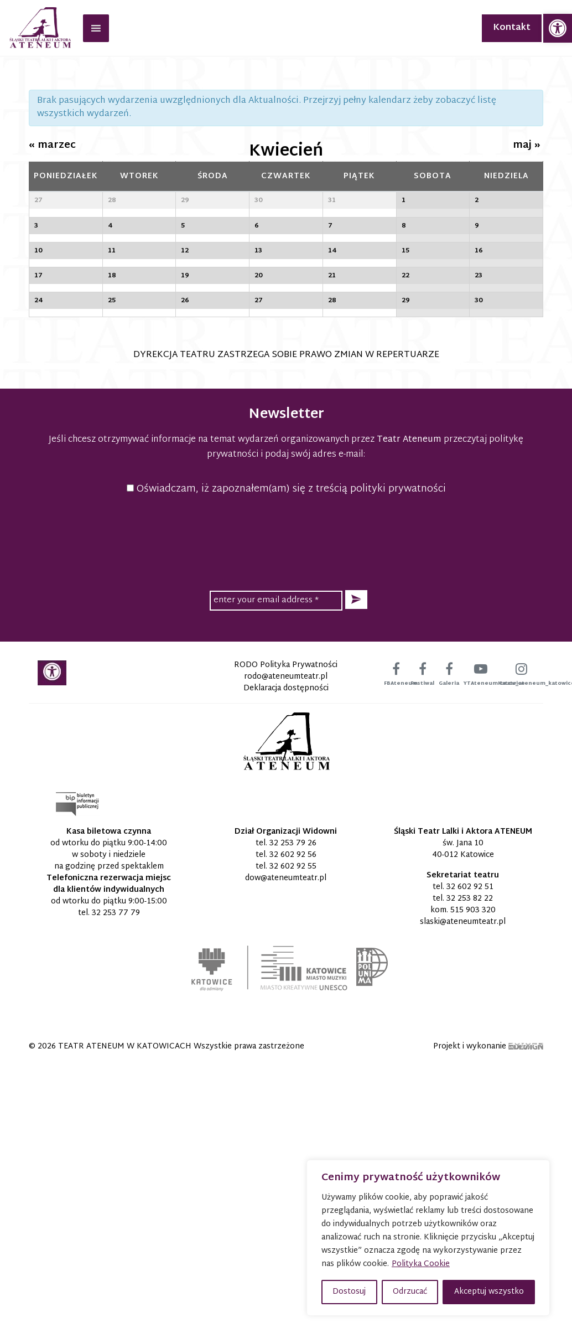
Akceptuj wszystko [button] (489, 1292)
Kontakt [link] (512, 28)
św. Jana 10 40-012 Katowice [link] (463, 1126)
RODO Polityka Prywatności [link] (285, 942)
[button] (356, 876)
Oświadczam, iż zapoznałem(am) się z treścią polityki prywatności (286, 765)
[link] (557, 28)
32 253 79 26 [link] (292, 1120)
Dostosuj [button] (349, 1292)
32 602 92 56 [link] (292, 1132)
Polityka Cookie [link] (421, 1264)
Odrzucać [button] (410, 1292)
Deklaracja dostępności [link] (286, 965)
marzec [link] (52, 145)
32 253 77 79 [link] (116, 1190)
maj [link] (526, 145)
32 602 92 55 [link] (292, 1143)
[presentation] (286, 817)
